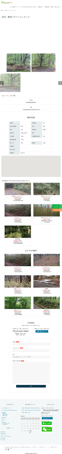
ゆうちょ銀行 (2, 439)
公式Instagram (4, 424)
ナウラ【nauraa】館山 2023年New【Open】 (28, 6)
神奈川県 (32, 410)
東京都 (29, 410)
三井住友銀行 (2, 438)
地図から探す (4, 415)
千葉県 (26, 410)
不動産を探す (40, 6)
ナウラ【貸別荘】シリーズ (14, 6)
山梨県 (39, 410)
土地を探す (4, 413)
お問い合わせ (57, 6)
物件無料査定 (47, 6)
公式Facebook (2, 431)
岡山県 (29, 412)
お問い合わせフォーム (42, 331)
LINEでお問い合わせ (6, 423)
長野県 (23, 412)
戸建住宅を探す (5, 414)
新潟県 (36, 410)
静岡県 (26, 412)
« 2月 (30, 432)
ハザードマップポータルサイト (6, 436)
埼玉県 (23, 410)
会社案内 (52, 6)
